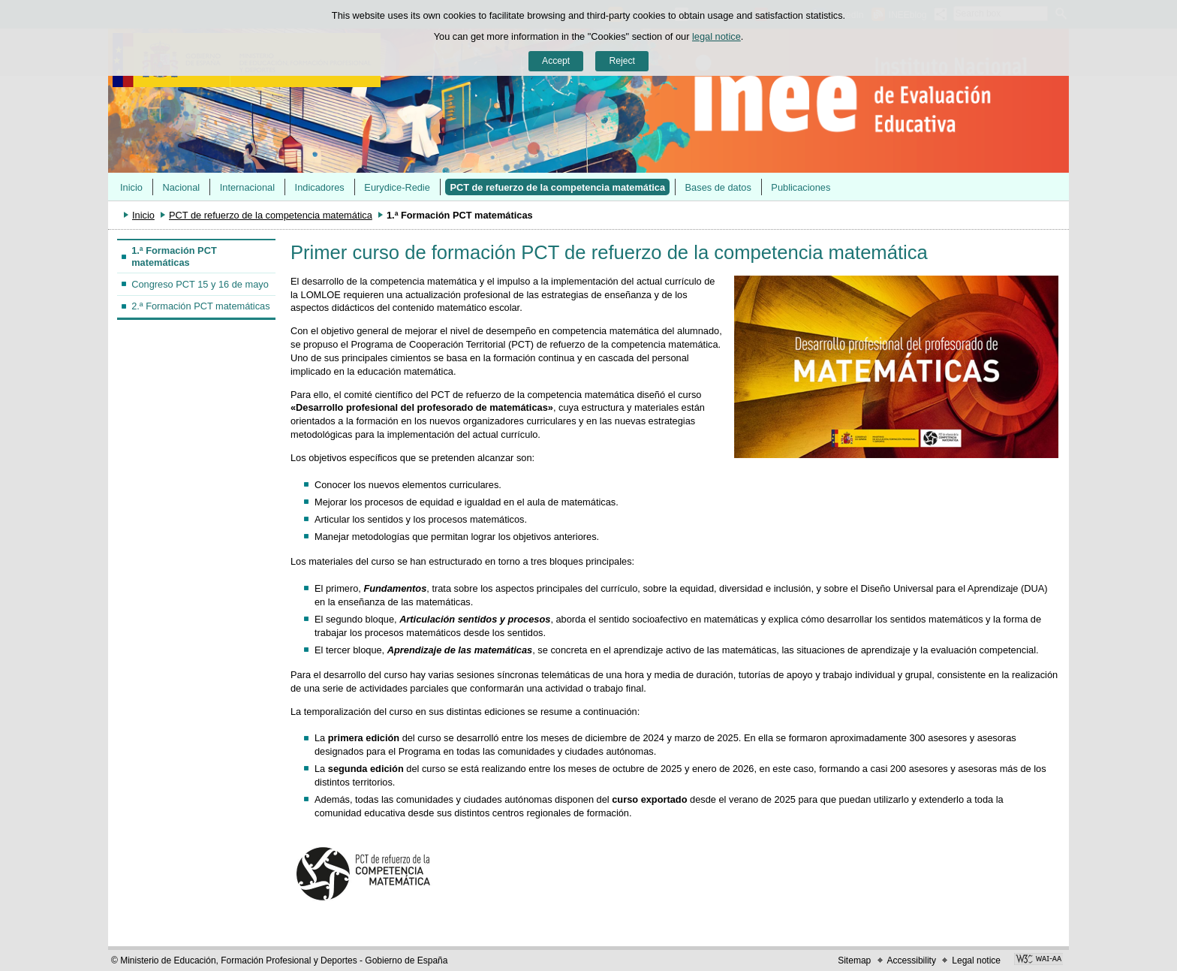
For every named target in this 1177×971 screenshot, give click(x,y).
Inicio (131, 187)
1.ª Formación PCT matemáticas (174, 256)
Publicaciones (800, 187)
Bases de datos (718, 187)
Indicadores (320, 187)
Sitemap (854, 960)
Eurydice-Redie (397, 187)
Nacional (181, 187)
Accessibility (911, 960)
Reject (621, 61)
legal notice (716, 36)
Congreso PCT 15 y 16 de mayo (200, 284)
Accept (556, 61)
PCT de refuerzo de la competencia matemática (557, 187)
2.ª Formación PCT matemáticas (200, 306)
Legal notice (976, 960)
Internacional (247, 187)
